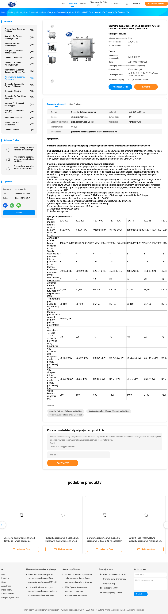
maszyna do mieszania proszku (19, 111)
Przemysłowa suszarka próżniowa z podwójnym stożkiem (24, 159)
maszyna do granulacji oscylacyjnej (19, 104)
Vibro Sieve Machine (19, 117)
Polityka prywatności (10, 597)
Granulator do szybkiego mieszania (19, 97)
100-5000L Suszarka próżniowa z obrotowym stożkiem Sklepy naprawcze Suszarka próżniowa (78, 578)
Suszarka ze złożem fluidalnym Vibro (19, 37)
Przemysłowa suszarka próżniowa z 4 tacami (24, 167)
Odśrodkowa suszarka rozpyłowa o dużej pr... (19, 71)
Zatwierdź (62, 463)
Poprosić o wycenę (156, 4)
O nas (3, 582)
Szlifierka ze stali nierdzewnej (19, 123)
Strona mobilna (7, 594)
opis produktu (75, 104)
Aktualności (6, 586)
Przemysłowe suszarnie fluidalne (19, 30)
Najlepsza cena (120, 86)
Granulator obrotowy (19, 91)
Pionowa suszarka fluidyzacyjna (19, 44)
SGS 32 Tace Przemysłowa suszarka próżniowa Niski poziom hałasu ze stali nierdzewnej (145, 541)
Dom (3, 574)
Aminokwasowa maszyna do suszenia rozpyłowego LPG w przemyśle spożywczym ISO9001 (42, 578)
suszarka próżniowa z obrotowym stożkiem (65, 411)
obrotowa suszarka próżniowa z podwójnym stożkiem (109, 411)
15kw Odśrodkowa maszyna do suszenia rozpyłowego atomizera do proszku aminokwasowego (42, 591)
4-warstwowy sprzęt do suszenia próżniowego (24, 148)
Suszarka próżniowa (19, 57)
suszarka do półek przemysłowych (19, 64)
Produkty (5, 578)
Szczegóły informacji (56, 104)
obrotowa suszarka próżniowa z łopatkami (65, 415)
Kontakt (19, 213)
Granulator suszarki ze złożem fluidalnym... (19, 85)
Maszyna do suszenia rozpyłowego (19, 51)
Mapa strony (6, 590)
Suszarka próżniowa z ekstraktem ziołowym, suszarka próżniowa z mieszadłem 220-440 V (62, 541)
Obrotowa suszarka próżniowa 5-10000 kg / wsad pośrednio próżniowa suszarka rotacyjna (20, 541)
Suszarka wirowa (19, 129)
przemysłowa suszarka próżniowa (19, 78)
